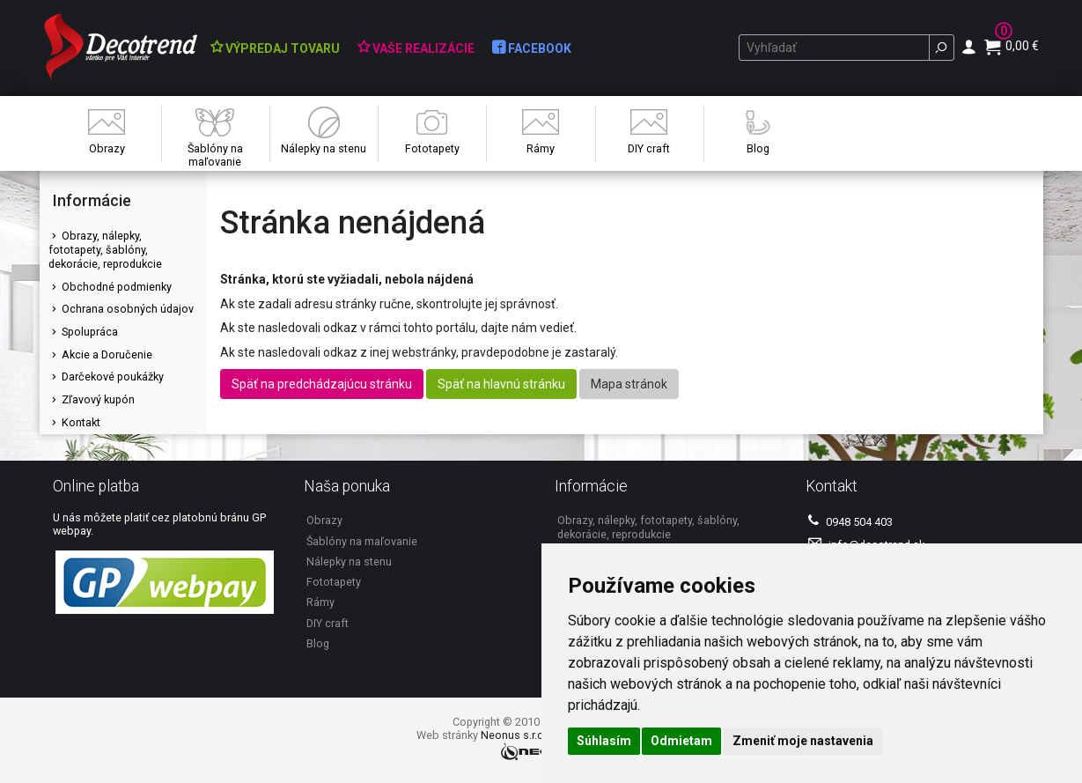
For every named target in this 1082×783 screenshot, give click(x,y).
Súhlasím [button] (604, 741)
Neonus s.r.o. (514, 735)
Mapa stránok (629, 384)
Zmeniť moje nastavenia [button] (802, 741)
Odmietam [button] (681, 741)
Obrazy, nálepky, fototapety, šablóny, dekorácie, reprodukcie (105, 249)
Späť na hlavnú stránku (501, 384)
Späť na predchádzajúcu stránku (322, 384)
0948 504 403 (850, 520)
